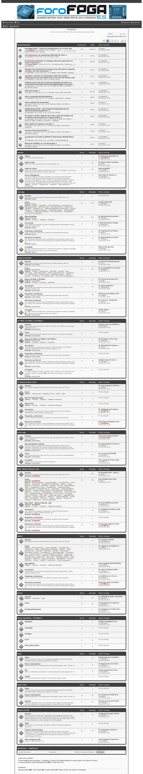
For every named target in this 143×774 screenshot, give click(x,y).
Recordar (92, 752)
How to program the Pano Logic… (109, 460)
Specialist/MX (33, 498)
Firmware (34, 219)
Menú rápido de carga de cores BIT (38, 124)
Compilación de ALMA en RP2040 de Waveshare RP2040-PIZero (49, 137)
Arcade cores (36, 500)
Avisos (27, 156)
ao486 (36, 549)
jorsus (102, 48)
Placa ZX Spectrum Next (34, 398)
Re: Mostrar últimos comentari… (108, 162)
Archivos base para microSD (36, 130)
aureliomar (104, 511)
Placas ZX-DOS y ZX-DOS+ (35, 279)
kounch (29, 104)
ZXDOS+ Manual (103, 310)
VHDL (27, 723)
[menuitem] (17, 22)
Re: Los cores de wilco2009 (107, 453)
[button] (104, 41)
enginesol (104, 547)
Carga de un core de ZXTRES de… (109, 324)
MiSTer (52, 98)
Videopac (58, 498)
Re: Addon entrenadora (105, 285)
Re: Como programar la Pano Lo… (109, 444)
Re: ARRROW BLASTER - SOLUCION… (111, 596)
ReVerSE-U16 (43, 184)
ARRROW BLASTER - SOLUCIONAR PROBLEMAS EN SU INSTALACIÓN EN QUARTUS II (47, 110)
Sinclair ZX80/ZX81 (61, 496)
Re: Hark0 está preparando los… (108, 156)
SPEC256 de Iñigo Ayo (41, 211)
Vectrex (67, 274)
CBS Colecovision (53, 205)
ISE (26, 670)
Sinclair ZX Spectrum (38, 496)
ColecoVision (54, 489)
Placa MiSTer (60, 98)
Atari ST (59, 485)
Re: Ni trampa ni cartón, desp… (108, 339)
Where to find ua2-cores (106, 247)
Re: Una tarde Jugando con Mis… (109, 524)
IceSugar (28, 634)
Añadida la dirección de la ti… (108, 360)
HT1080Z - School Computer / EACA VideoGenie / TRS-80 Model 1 (52, 490)
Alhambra (28, 622)
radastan (103, 295)
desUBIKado (31, 50)
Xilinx (19, 654)
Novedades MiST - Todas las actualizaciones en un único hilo (48, 49)
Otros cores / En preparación (63, 276)
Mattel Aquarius (45, 492)
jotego (102, 281)
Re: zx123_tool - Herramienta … (108, 300)
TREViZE (103, 239)
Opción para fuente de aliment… (108, 436)
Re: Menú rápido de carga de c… (108, 345)
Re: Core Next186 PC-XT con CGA (109, 268)
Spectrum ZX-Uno (48, 393)
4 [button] (115, 41)
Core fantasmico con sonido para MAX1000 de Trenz (45, 55)
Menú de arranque (37, 482)
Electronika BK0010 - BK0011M (52, 554)
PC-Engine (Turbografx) (39, 210)
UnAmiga (53, 72)
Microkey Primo (57, 492)
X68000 (42, 560)
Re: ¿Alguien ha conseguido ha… (109, 546)
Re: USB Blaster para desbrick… (108, 409)
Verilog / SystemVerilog (34, 730)
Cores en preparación (49, 500)
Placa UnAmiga (61, 72)
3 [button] (112, 41)
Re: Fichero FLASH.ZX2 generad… (109, 261)
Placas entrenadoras (33, 664)
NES (63, 393)
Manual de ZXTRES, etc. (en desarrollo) (40, 143)
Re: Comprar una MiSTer (106, 539)
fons (102, 263)
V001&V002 (35, 598)
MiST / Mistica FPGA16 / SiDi (28, 469)
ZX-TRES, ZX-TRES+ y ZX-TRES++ (61, 86)
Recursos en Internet (31, 87)
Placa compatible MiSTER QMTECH (38, 97)
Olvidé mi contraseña (81, 752)
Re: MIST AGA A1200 (105, 202)
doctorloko (104, 577)
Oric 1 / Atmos (58, 493)
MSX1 (57, 393)
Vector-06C (43, 498)
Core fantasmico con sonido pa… (109, 603)
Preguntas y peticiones (33, 231)
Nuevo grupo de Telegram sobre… (109, 421)
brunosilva (104, 571)
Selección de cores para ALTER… (109, 701)
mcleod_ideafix (32, 64)
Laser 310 (36, 492)
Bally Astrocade (68, 485)
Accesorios (28, 127)
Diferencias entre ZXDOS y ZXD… (109, 293)
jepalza (29, 92)
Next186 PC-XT (37, 208)
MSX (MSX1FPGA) (56, 207)
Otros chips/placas (32, 175)
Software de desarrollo (54, 399)
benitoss (103, 387)
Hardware (71, 72)
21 (65, 51)
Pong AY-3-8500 (43, 274)
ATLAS (52, 57)
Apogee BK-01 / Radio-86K (50, 484)
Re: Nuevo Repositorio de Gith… (108, 237)
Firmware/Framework (61, 140)
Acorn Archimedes (50, 482)
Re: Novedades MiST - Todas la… (109, 472)
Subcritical (30, 57)
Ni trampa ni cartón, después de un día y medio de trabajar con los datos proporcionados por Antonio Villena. (49, 116)
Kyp (102, 481)
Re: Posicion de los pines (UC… (108, 279)
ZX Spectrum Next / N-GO (27, 382)
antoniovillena (36, 265)
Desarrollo (50, 219)
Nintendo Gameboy (35, 493)
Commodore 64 (65, 205)
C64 (66, 271)
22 (67, 51)
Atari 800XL (42, 205)
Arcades (34, 205)
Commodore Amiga (63, 487)
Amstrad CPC (43, 271)
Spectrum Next (36, 393)
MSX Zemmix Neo (63, 184)
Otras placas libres (32, 645)
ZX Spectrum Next (47, 276)
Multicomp (44, 555)
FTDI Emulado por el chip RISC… (109, 657)
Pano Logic (21, 432)
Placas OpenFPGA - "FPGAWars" (29, 618)
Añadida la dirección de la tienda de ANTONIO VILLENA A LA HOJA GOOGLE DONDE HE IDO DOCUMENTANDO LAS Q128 (48, 83)
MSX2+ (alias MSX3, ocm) (55, 273)
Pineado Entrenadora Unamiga (108, 223)
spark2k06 (104, 170)
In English (28, 247)
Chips (27, 657)
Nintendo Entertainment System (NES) (56, 208)
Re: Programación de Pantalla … (108, 231)
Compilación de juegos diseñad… (109, 713)
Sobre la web (30, 162)
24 (72, 51)
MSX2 (37, 555)
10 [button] (122, 41)
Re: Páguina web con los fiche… (108, 664)
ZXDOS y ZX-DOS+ (24, 258)
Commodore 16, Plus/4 (36, 487)
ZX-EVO (34, 184)
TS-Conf (69, 558)
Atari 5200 (44, 485)
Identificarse (22, 748)
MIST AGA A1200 (31, 91)
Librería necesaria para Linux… (108, 670)
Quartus (28, 701)
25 (74, 51)
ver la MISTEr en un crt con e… (108, 576)
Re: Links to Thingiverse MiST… (108, 569)
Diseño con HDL (58, 64)
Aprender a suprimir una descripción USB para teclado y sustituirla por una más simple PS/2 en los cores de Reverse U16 (50, 77)
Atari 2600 (52, 271)
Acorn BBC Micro (63, 482)
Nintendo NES (32, 274)
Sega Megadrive (68, 210)
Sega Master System (55, 210)
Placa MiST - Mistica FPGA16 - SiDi (38, 503)
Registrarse (33, 748)
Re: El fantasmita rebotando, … (108, 730)
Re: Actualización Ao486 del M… (108, 695)
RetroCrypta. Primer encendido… (109, 582)
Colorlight (28, 628)
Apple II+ (62, 484)
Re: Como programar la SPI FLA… (109, 385)
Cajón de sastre (31, 169)
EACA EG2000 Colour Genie (107, 479)
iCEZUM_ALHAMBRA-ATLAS (107, 621)
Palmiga (103, 248)
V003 (42, 598)
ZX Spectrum (67, 211)
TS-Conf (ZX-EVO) (55, 211)
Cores (57, 57)
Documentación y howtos (34, 444)
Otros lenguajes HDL (33, 739)
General (42, 52)
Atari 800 (60, 271)
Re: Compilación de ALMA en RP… (109, 609)
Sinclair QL (29, 211)
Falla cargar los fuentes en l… (108, 175)
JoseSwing (82, 770)
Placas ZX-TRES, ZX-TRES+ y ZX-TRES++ (38, 120)
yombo (103, 232)
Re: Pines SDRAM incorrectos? (108, 503)
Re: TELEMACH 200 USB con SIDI (109, 509)
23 (69, 51)
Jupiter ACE (67, 554)
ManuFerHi (104, 504)
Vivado (27, 676)
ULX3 (27, 639)
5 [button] (117, 41)
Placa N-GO (29, 404)
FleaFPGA (52, 184)
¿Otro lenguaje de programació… (109, 739)
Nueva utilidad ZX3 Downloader (37, 102)
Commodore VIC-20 (42, 489)
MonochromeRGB (104, 168)
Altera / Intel (21, 685)
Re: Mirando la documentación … (109, 216)
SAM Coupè (42, 495)
